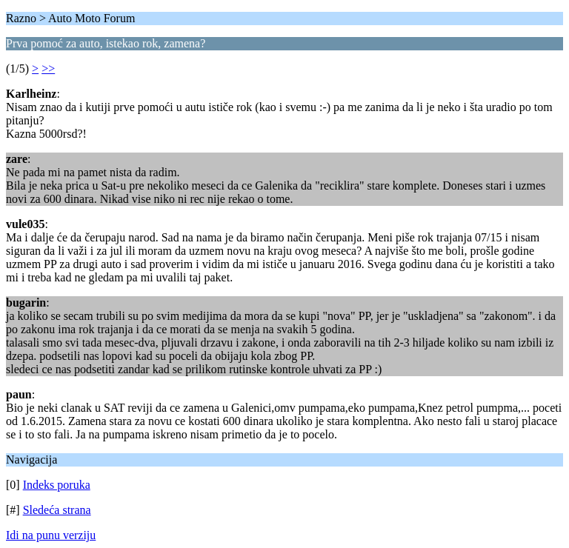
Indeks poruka (56, 484)
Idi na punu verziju (51, 535)
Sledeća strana (57, 510)
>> (48, 68)
